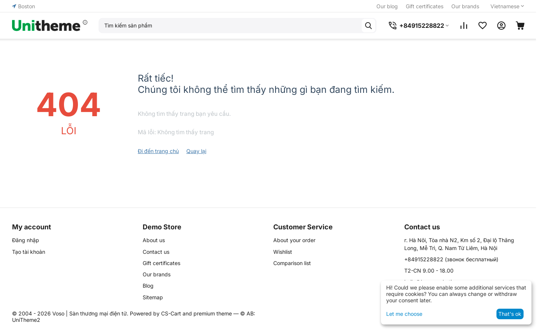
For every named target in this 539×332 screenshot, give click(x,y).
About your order (294, 240)
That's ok (509, 314)
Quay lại (196, 151)
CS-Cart (171, 313)
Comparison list (292, 263)
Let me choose (404, 314)
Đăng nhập (25, 240)
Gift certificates (424, 6)
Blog (148, 285)
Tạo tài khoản (28, 252)
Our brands (465, 6)
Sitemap (153, 297)
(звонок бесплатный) (451, 259)
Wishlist (282, 252)
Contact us (156, 252)
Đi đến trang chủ (158, 151)
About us (154, 240)
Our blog (387, 6)
